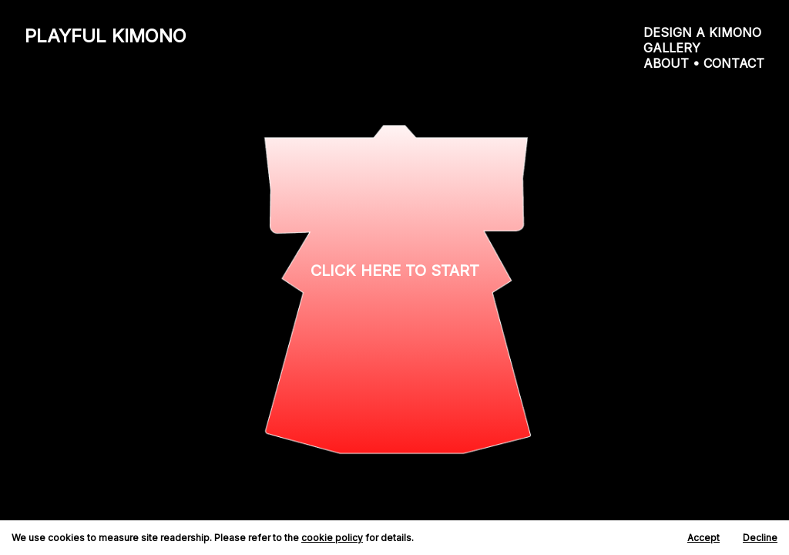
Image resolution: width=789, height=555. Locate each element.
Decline (760, 537)
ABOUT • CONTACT (703, 63)
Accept (703, 537)
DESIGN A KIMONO (702, 32)
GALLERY (671, 48)
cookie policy (332, 537)
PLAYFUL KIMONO (105, 36)
